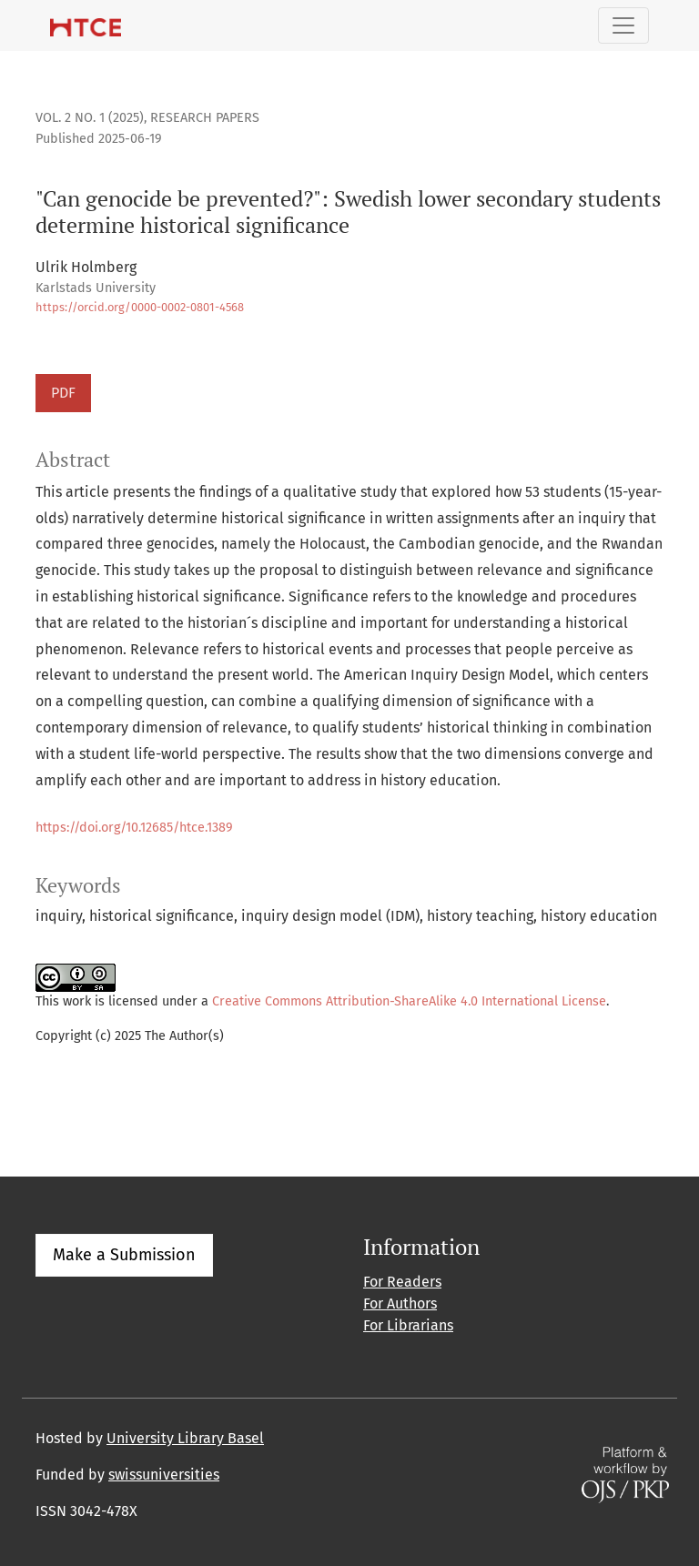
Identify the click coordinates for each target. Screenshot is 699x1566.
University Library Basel (185, 1438)
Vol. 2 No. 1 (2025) (89, 118)
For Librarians (408, 1325)
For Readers (402, 1281)
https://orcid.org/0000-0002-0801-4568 (139, 307)
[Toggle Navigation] (623, 25)
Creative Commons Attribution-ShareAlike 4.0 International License (409, 1001)
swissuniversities (163, 1474)
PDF (63, 392)
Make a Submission (124, 1255)
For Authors (400, 1303)
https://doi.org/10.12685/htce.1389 (134, 827)
